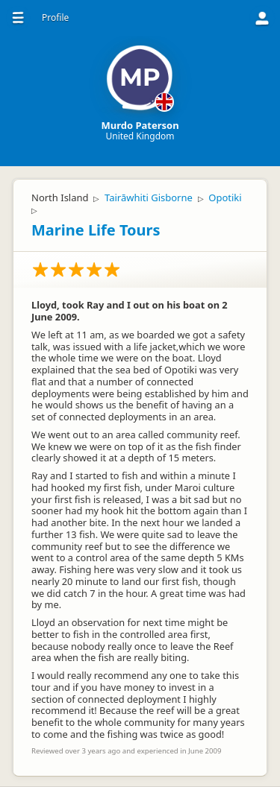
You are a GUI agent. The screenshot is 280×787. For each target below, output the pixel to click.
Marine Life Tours (96, 230)
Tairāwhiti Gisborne (149, 197)
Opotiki (224, 197)
